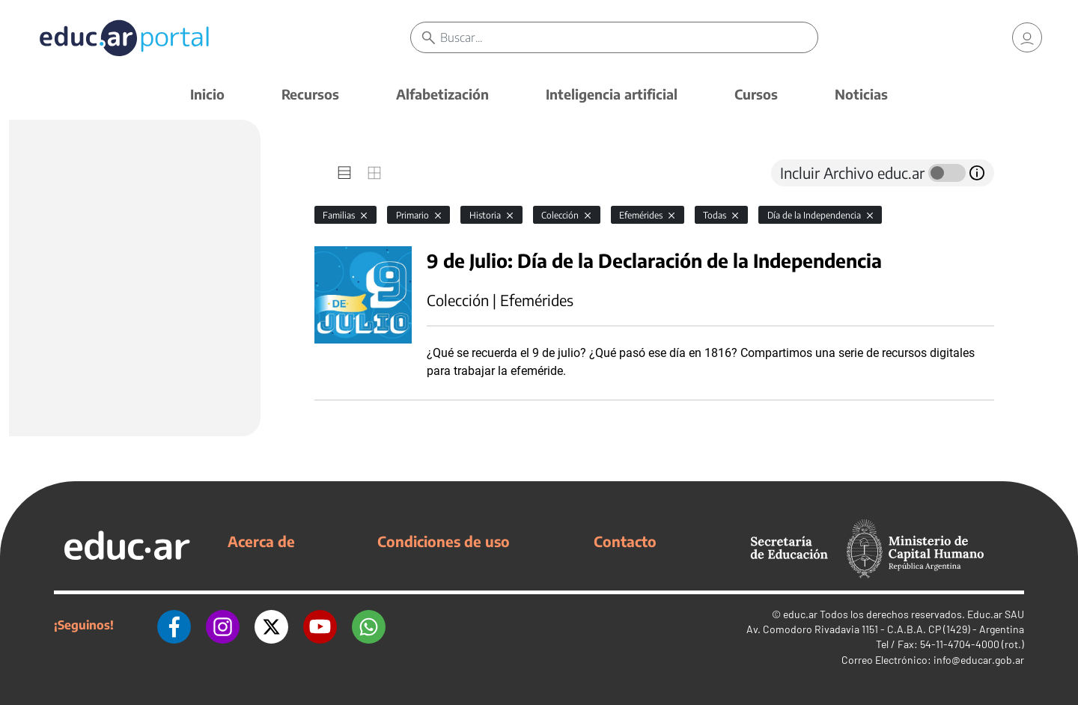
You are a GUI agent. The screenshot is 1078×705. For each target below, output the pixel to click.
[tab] (344, 173)
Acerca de (261, 541)
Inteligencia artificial (611, 94)
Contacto (625, 541)
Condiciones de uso (443, 541)
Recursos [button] (310, 94)
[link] (1027, 37)
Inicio (207, 94)
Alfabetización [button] (442, 94)
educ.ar (800, 614)
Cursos (756, 94)
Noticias (861, 94)
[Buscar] (628, 37)
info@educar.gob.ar (979, 659)
